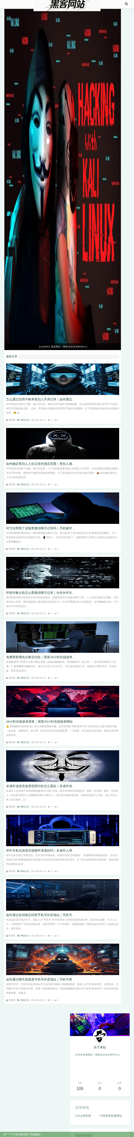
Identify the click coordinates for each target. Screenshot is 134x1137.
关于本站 (100, 1047)
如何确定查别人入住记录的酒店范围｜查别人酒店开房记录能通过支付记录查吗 (61, 464)
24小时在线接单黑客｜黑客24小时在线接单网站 (39, 721)
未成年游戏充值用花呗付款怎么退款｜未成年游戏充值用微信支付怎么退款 (58, 786)
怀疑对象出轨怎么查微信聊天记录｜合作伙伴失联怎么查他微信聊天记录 (56, 592)
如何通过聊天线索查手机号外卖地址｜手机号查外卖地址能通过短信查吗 (56, 979)
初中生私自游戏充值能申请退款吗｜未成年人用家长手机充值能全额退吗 (56, 850)
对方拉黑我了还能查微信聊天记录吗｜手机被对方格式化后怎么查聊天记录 (58, 528)
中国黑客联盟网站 (111, 1115)
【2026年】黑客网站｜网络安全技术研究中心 (62, 346)
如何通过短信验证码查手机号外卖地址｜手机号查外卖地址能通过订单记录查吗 (61, 915)
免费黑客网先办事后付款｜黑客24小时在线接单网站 (42, 657)
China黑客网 (83, 1115)
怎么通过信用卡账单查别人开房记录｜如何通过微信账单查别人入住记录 (56, 399)
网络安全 (24, 420)
